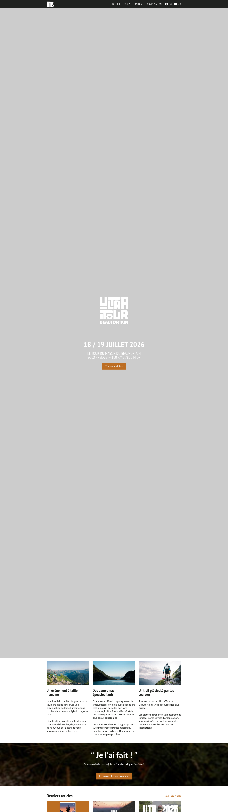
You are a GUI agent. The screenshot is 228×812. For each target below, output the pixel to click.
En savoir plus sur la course (114, 775)
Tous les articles (172, 795)
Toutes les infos (114, 366)
